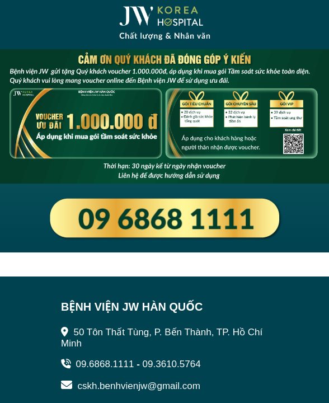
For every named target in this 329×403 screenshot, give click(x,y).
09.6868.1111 (97, 364)
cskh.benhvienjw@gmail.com (130, 386)
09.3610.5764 (172, 364)
